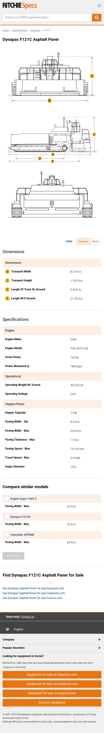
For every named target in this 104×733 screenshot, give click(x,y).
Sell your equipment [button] (52, 702)
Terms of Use (21, 718)
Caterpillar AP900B (22, 534)
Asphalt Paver (19, 30)
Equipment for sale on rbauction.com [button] (52, 674)
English (19, 629)
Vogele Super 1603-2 (23, 498)
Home (6, 30)
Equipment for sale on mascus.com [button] (52, 693)
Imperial (83, 241)
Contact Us (27, 616)
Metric (96, 241)
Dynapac (35, 30)
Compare (13, 556)
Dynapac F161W (20, 516)
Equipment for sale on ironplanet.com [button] (52, 684)
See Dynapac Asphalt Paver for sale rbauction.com (33, 588)
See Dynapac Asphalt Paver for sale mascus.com (32, 598)
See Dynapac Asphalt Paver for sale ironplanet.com (34, 593)
